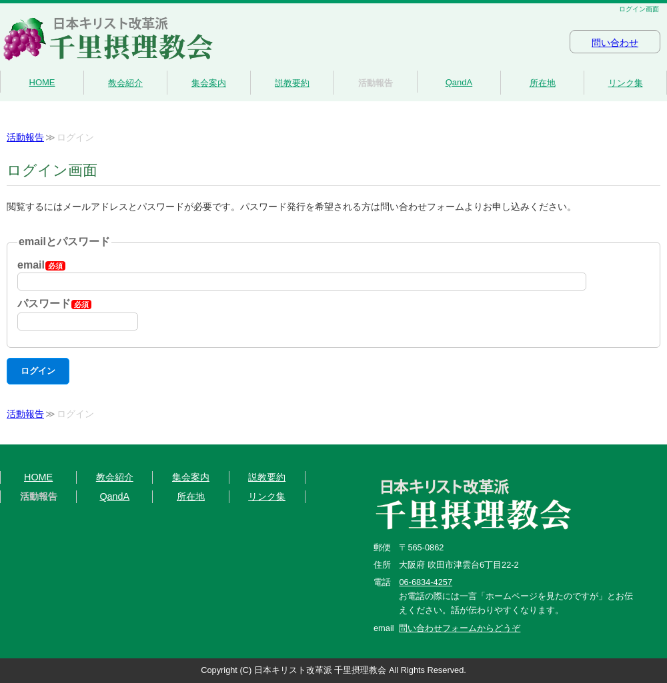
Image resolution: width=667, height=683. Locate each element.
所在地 (543, 83)
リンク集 (625, 83)
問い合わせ (615, 43)
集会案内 (208, 83)
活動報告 (375, 83)
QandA (459, 82)
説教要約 (292, 83)
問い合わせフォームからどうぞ (459, 628)
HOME (42, 82)
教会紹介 (125, 83)
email (41, 265)
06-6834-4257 (425, 582)
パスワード (54, 303)
